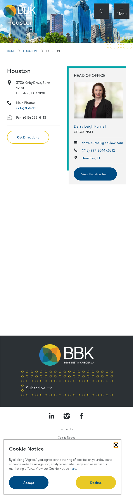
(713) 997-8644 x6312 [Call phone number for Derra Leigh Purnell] (98, 150)
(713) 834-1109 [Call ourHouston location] (28, 108)
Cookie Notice (66, 437)
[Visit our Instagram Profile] (67, 416)
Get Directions (28, 137)
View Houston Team (95, 174)
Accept (28, 482)
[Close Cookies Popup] (116, 445)
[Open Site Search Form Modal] (101, 11)
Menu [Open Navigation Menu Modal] (122, 13)
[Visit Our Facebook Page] (81, 416)
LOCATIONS (30, 51)
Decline (96, 482)
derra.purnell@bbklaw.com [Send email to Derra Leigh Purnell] (102, 142)
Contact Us (66, 429)
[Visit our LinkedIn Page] (52, 416)
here (73, 468)
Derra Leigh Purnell (90, 126)
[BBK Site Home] (19, 11)
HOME (11, 51)
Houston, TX (91, 158)
